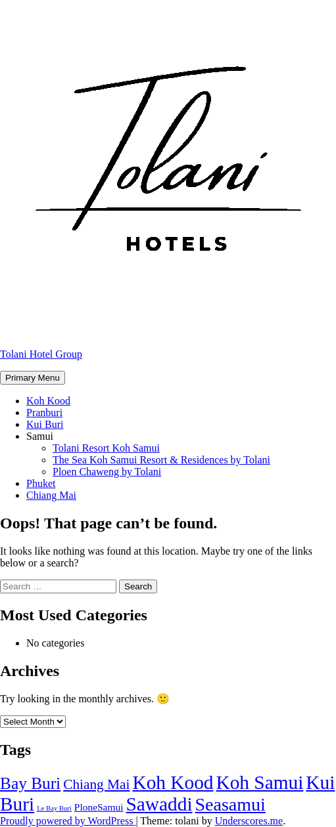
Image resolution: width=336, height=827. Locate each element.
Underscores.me (249, 820)
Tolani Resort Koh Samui (106, 448)
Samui (39, 436)
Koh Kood (48, 400)
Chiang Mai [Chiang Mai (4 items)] (96, 784)
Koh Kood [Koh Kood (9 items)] (172, 782)
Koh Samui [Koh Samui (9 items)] (260, 782)
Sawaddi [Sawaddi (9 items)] (159, 804)
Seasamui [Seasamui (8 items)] (230, 804)
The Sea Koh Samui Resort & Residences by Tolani (161, 459)
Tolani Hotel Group (41, 354)
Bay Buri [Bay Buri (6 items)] (30, 783)
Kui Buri (44, 424)
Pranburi (44, 412)
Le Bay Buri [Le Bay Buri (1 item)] (54, 808)
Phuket (40, 483)
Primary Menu (32, 378)
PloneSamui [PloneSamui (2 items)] (99, 807)
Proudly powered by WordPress (67, 820)
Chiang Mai (51, 495)
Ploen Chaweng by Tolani (107, 471)
